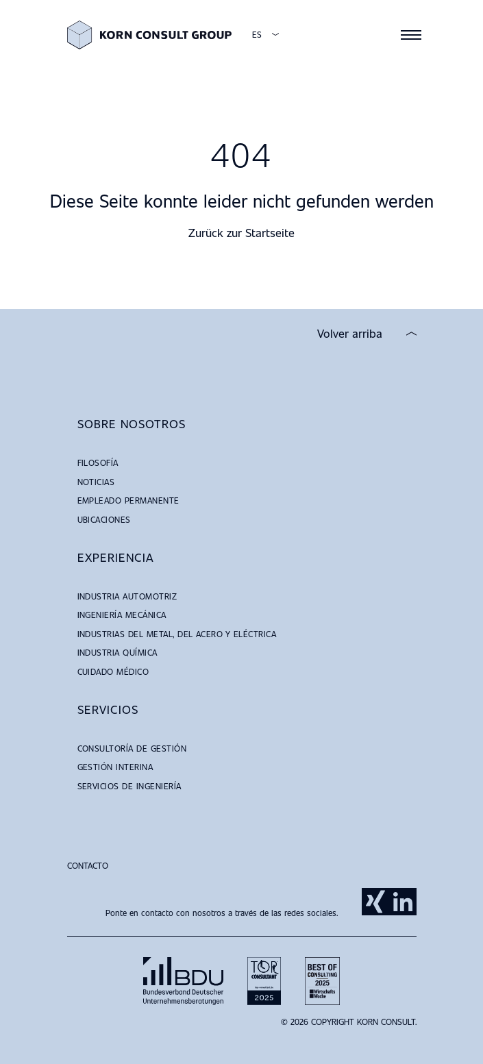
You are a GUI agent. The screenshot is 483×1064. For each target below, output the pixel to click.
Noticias (96, 481)
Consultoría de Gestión (132, 748)
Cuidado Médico (113, 671)
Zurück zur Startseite (241, 232)
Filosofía (98, 462)
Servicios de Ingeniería (129, 785)
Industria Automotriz (127, 596)
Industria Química (117, 652)
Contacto (87, 865)
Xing (375, 901)
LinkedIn (403, 901)
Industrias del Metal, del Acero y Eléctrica (177, 633)
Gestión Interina (115, 766)
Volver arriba (349, 333)
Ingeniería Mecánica (121, 614)
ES (257, 34)
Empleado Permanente (128, 500)
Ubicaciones (104, 519)
